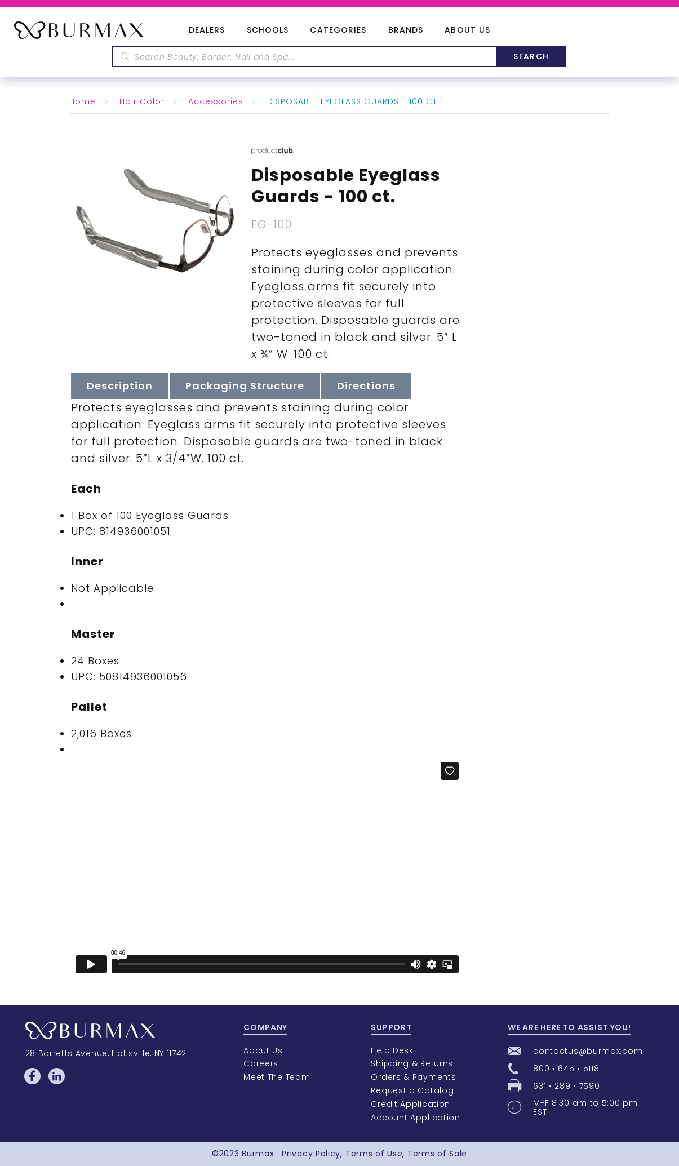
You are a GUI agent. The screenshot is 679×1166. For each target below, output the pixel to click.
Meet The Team (276, 1077)
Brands (406, 30)
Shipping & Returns (412, 1063)
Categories (338, 30)
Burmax (258, 1153)
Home (82, 101)
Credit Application (410, 1104)
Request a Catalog (412, 1090)
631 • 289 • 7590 (566, 1086)
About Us (467, 30)
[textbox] (304, 56)
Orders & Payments (413, 1077)
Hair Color (142, 101)
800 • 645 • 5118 (566, 1068)
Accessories (215, 101)
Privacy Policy (311, 1153)
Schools (268, 30)
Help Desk (392, 1050)
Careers (260, 1063)
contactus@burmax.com (587, 1051)
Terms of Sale (437, 1153)
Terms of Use (373, 1153)
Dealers (207, 30)
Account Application (415, 1117)
